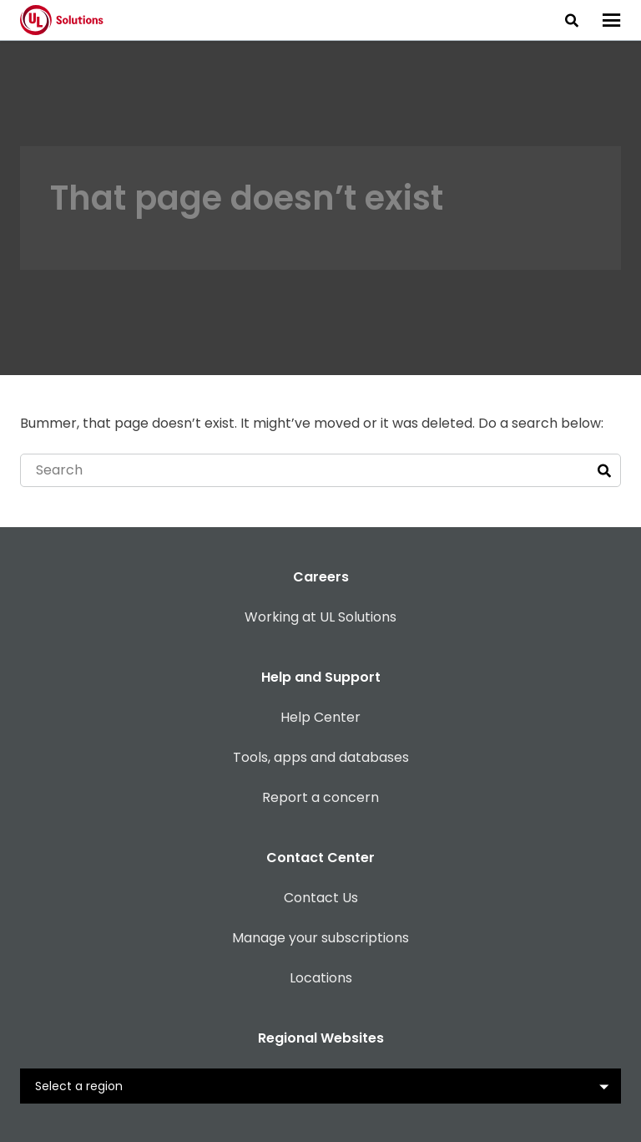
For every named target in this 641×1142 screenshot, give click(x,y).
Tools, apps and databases (321, 757)
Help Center (320, 717)
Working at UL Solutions (320, 617)
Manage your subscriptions (320, 937)
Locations (321, 977)
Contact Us (321, 897)
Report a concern (320, 797)
